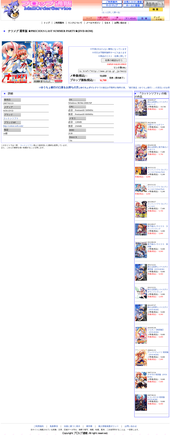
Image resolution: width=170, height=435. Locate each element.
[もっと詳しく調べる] (111, 12)
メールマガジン (93, 23)
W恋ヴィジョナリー (156, 125)
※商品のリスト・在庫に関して (112, 56)
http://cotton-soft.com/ (13, 126)
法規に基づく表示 (72, 426)
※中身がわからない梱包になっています (108, 49)
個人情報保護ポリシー (108, 426)
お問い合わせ (120, 23)
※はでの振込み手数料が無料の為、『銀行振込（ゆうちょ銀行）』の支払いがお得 (104, 87)
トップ (47, 23)
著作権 (89, 426)
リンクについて (75, 23)
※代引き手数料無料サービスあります (109, 52)
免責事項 (54, 426)
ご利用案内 (59, 23)
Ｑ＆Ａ (107, 23)
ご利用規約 (39, 426)
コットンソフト (11, 118)
